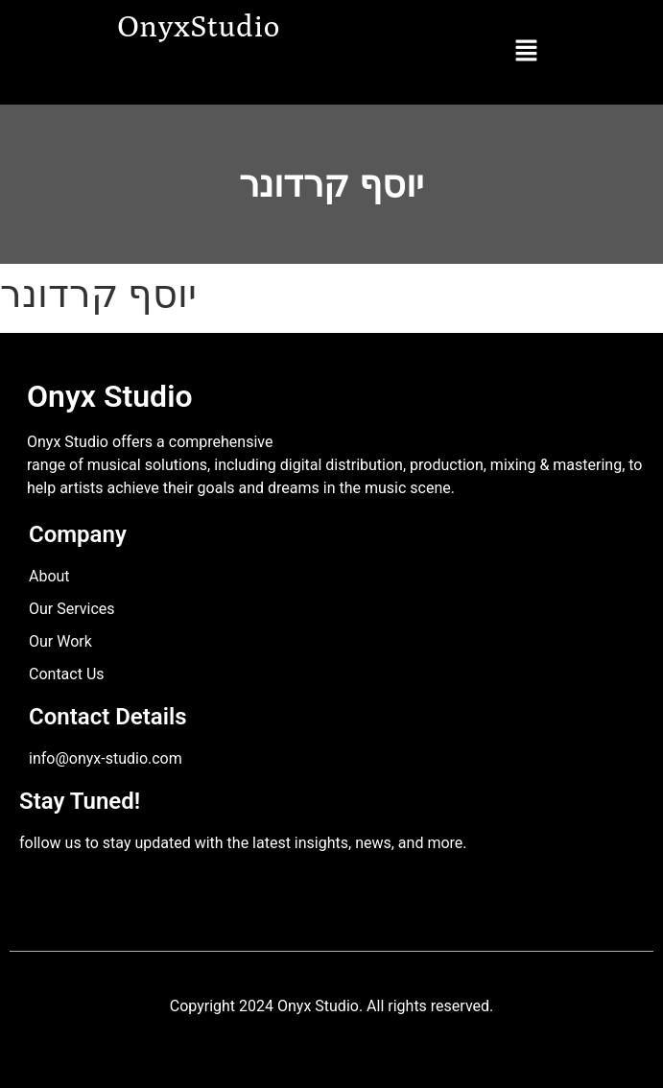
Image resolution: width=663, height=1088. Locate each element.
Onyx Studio (110, 396)
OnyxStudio (199, 25)
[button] (526, 52)
